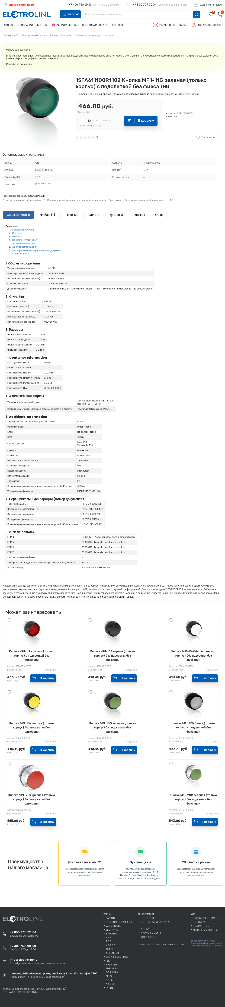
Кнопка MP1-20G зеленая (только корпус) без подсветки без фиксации (193, 799)
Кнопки (54, 35)
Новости (147, 918)
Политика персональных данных (206, 945)
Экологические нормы (24, 243)
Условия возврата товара (203, 941)
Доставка (120, 215)
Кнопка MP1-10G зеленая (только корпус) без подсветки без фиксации (112, 727)
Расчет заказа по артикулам (163, 944)
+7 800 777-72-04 (23, 932)
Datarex (112, 972)
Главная (7, 35)
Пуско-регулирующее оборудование (22, 200)
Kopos (110, 945)
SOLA (109, 980)
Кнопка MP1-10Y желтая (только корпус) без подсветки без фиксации (31, 727)
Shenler (111, 964)
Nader (110, 984)
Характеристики (19, 215)
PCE (108, 941)
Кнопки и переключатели (34, 35)
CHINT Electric (117, 957)
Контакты (148, 937)
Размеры (17, 236)
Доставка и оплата (155, 922)
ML (170, 200)
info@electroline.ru (189, 94)
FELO (109, 976)
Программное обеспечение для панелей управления (74, 200)
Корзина (199, 922)
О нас (164, 215)
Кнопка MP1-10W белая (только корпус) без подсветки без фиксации (193, 656)
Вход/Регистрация (207, 918)
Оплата (96, 215)
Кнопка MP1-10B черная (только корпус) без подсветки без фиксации (112, 656)
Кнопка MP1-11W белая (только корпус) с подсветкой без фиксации (193, 727)
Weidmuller (114, 926)
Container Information (24, 240)
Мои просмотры (205, 929)
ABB (16, 35)
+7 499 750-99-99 (23, 946)
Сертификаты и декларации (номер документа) (37, 250)
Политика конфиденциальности (206, 943)
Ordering (17, 233)
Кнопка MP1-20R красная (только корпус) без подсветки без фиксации (31, 799)
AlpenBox (113, 953)
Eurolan (112, 968)
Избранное (201, 926)
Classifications (20, 254)
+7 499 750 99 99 (80, 4)
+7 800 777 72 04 (145, 4)
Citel (109, 949)
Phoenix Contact (119, 922)
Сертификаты (151, 933)
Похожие (74, 215)
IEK (108, 960)
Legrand (112, 929)
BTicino (111, 933)
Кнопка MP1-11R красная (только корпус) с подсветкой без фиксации (31, 656)
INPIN (109, 988)
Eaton (110, 918)
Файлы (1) (49, 215)
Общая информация (23, 230)
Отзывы (143, 215)
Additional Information (24, 247)
